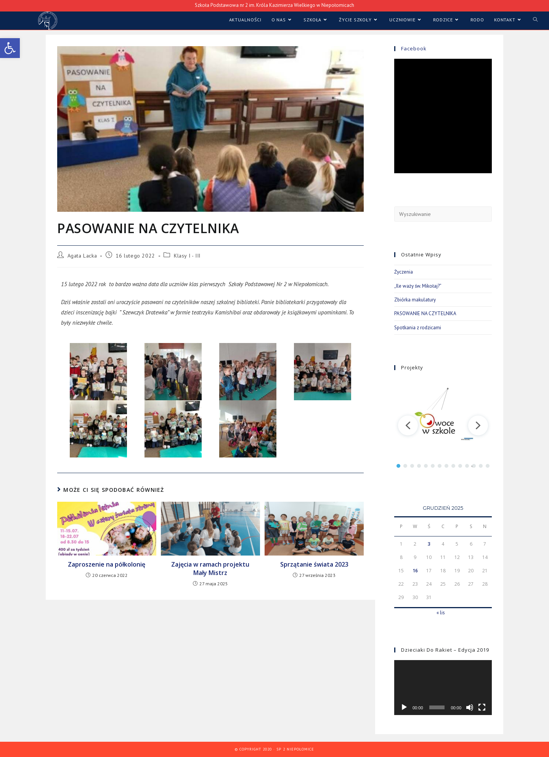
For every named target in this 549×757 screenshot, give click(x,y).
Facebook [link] (414, 48)
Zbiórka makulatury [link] (415, 299)
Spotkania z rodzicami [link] (417, 327)
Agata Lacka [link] (82, 255)
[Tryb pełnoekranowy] (482, 707)
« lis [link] (441, 612)
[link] (10, 48)
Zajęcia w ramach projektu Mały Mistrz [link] (210, 568)
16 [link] (415, 570)
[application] (443, 687)
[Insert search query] (443, 214)
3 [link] (429, 544)
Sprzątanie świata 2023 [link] (314, 564)
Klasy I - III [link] (187, 255)
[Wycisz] (470, 707)
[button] (408, 425)
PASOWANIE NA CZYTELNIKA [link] (425, 313)
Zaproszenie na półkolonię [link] (106, 564)
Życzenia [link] (403, 272)
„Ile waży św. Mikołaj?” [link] (417, 286)
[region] (443, 425)
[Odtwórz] (404, 707)
